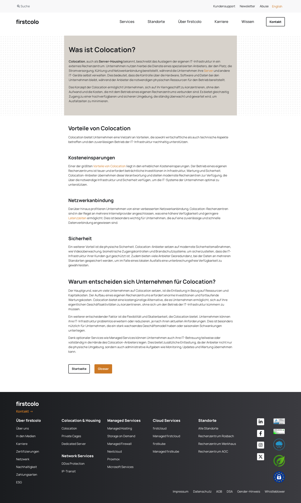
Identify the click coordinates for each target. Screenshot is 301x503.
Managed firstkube (166, 451)
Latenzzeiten (77, 218)
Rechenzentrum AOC (213, 451)
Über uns (22, 428)
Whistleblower (275, 491)
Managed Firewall (119, 444)
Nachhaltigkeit (26, 467)
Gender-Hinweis (248, 491)
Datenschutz (202, 491)
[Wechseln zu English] (277, 6)
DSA (230, 491)
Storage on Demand (121, 436)
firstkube (159, 444)
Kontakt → (24, 411)
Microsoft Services (120, 467)
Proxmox (113, 459)
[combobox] (79, 6)
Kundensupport (224, 6)
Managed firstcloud (166, 436)
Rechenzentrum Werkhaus (217, 444)
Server (208, 71)
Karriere (21, 444)
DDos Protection (73, 464)
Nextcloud (114, 451)
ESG (19, 482)
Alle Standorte (208, 428)
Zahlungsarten (26, 474)
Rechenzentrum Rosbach (216, 436)
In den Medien (26, 436)
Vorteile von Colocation (109, 166)
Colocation (69, 428)
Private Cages (71, 436)
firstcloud (159, 428)
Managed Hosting (119, 428)
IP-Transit (69, 471)
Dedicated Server (74, 444)
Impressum (181, 491)
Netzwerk (22, 459)
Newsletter (247, 6)
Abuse (264, 6)
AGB (219, 491)
